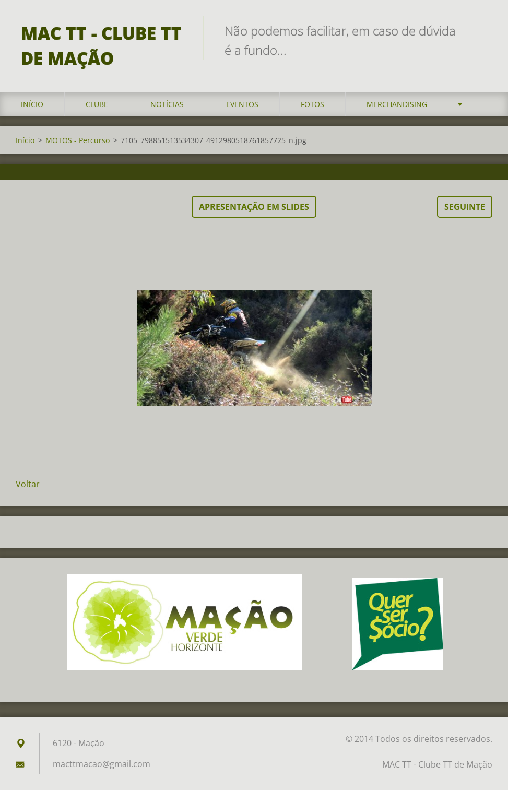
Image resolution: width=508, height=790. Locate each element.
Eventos (242, 104)
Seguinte (464, 207)
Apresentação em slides (254, 207)
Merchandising (397, 104)
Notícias (167, 104)
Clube (97, 104)
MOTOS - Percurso (77, 140)
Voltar (28, 484)
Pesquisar (481, 30)
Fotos (312, 104)
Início (32, 104)
